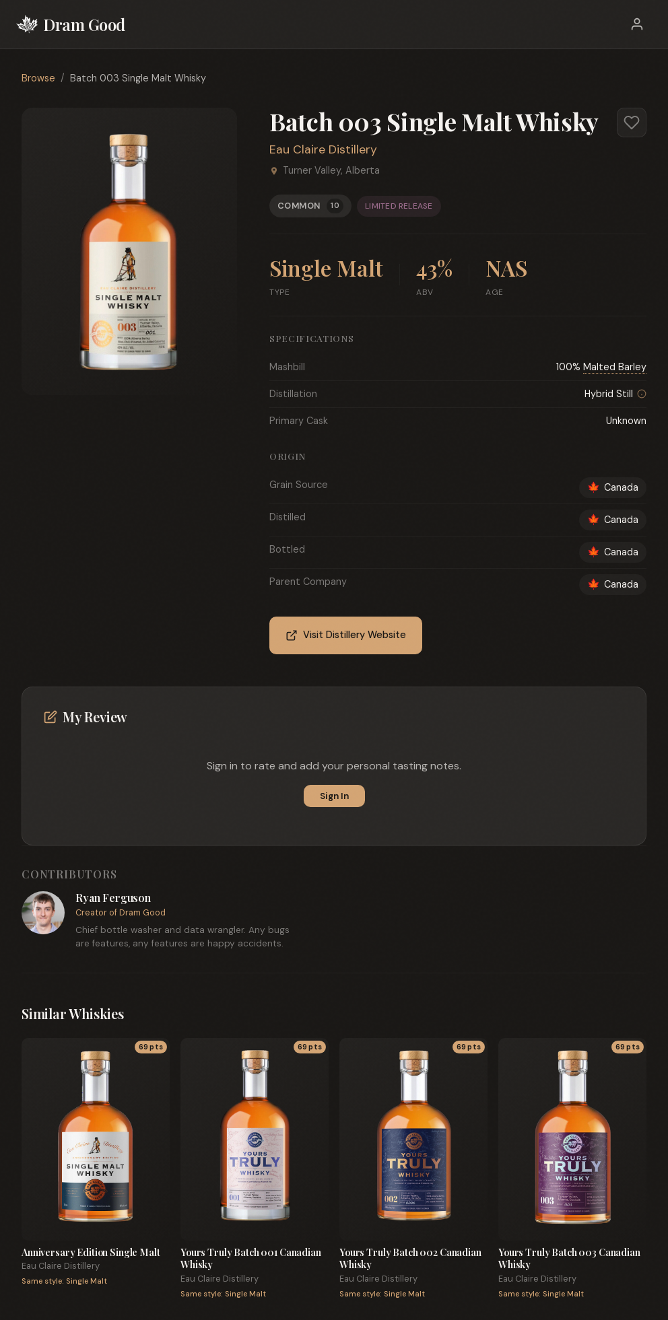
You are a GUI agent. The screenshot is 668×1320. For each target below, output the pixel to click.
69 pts (151, 1047)
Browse (38, 78)
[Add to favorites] (631, 122)
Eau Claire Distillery (323, 149)
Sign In (334, 796)
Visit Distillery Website (346, 635)
